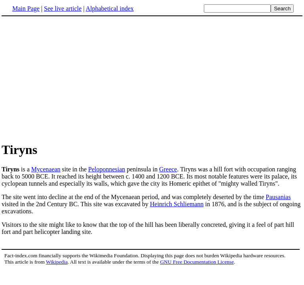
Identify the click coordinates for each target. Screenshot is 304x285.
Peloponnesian (106, 169)
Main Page (26, 8)
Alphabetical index (109, 8)
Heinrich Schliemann (177, 204)
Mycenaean (46, 169)
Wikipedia (57, 262)
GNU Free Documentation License (197, 262)
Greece (168, 169)
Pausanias (278, 197)
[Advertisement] (68, 78)
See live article (63, 8)
